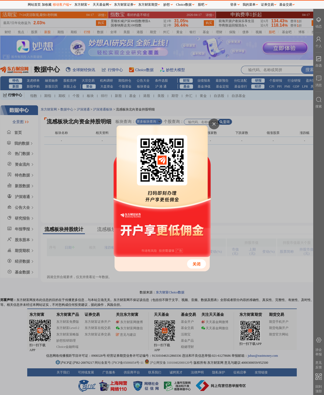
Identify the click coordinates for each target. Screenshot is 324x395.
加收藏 (46, 4)
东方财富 (80, 4)
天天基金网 (101, 4)
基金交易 (285, 4)
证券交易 (267, 4)
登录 (233, 4)
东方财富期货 (148, 4)
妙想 (166, 4)
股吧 (201, 4)
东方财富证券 (123, 4)
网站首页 (34, 4)
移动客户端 (61, 4)
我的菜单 (249, 4)
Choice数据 (184, 4)
